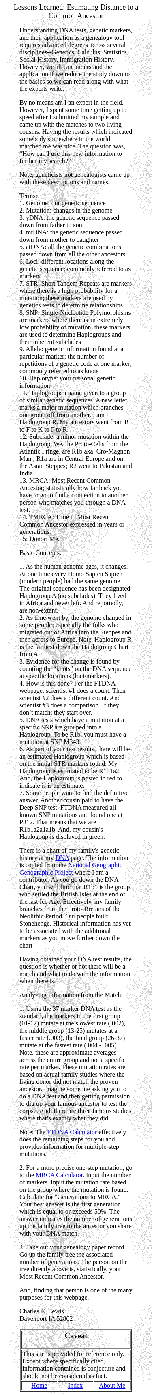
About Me (112, 1385)
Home (39, 1385)
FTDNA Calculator (72, 1131)
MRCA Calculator (59, 1174)
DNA (62, 857)
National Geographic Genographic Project (70, 869)
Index (75, 1385)
